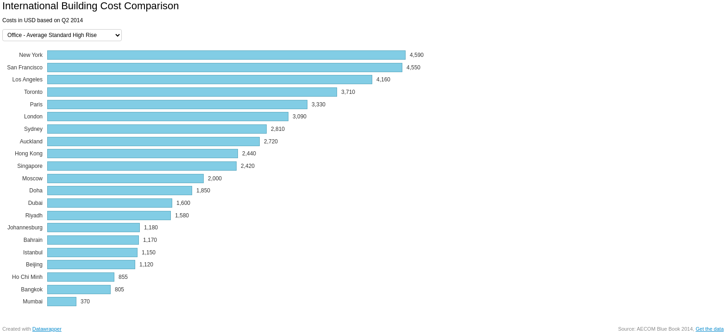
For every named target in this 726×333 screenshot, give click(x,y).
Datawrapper (47, 329)
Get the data (709, 329)
